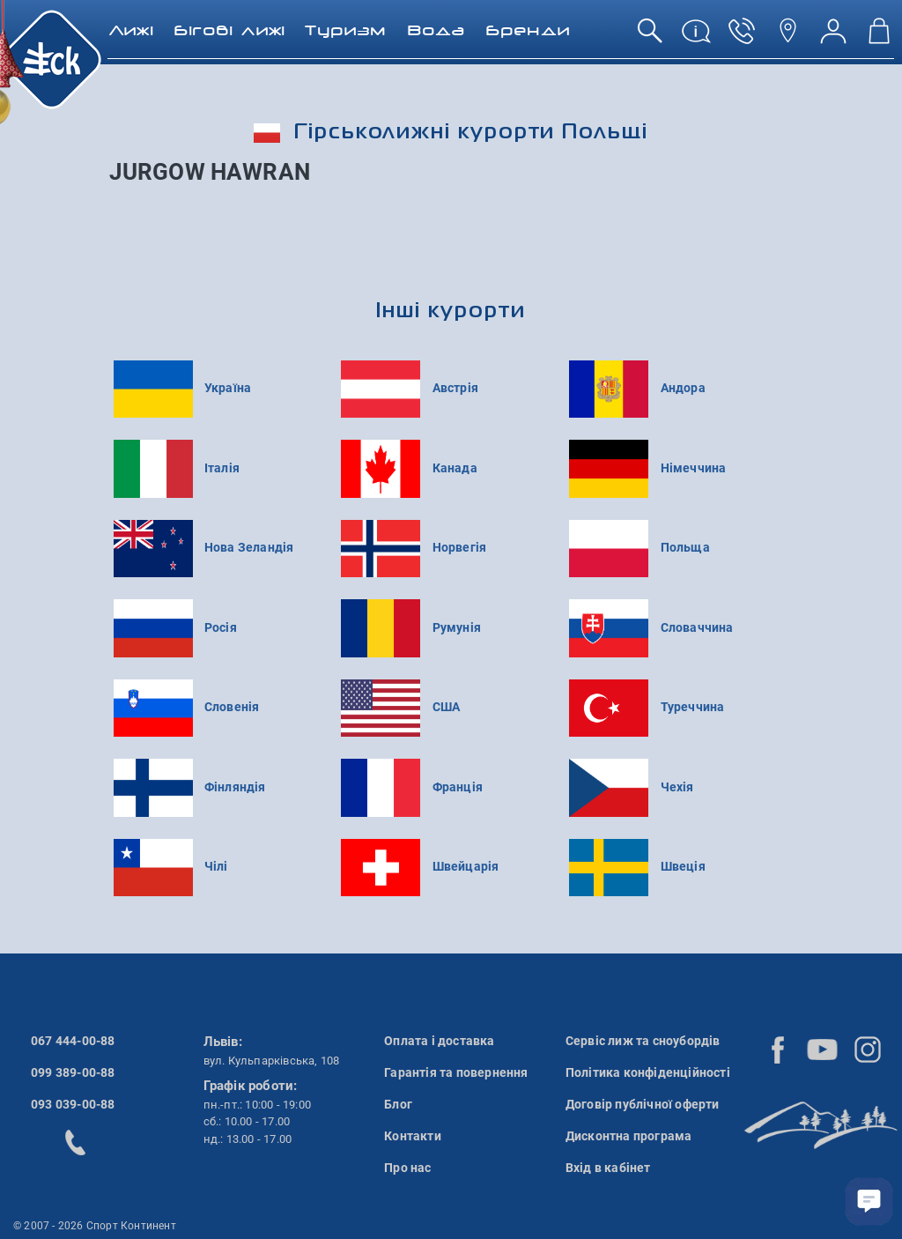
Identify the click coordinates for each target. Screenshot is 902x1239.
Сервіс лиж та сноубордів (643, 1041)
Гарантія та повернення (456, 1072)
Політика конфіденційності (648, 1072)
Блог (398, 1104)
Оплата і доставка (439, 1041)
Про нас (407, 1168)
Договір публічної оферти (643, 1104)
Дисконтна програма (629, 1136)
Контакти (412, 1136)
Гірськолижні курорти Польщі (451, 132)
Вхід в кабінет (608, 1168)
